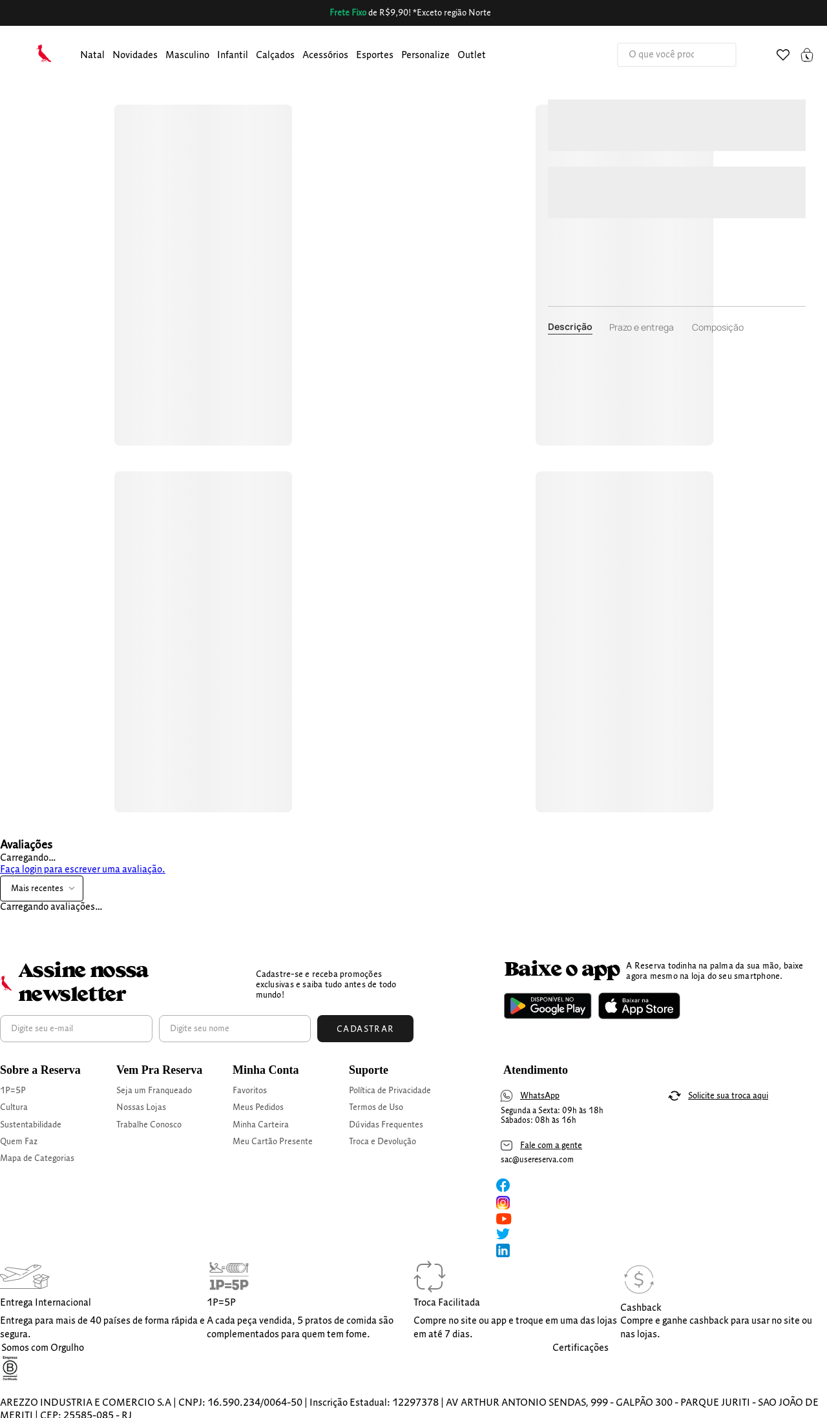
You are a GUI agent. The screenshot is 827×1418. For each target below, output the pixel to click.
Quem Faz (18, 1141)
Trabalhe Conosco (149, 1124)
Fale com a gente (551, 1145)
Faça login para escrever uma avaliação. (82, 870)
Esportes (374, 55)
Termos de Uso (376, 1107)
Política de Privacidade (390, 1090)
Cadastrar (366, 1029)
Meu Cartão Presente (273, 1141)
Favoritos (250, 1090)
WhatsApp (540, 1095)
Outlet (471, 55)
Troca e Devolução (382, 1141)
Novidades (135, 55)
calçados (275, 55)
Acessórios (325, 55)
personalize (425, 55)
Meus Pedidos (258, 1107)
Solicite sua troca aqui (728, 1095)
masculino (187, 55)
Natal (92, 55)
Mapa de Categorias (37, 1158)
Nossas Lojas (141, 1107)
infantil (232, 55)
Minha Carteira (261, 1124)
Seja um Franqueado (154, 1090)
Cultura (14, 1107)
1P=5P (13, 1090)
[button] (92, 56)
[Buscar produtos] (713, 55)
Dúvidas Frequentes (386, 1124)
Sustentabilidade (30, 1124)
